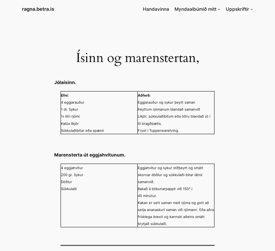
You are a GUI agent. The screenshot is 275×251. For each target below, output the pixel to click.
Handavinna (156, 9)
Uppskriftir (237, 9)
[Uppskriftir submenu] (251, 9)
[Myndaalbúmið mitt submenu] (219, 9)
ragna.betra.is (38, 9)
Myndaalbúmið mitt (195, 9)
